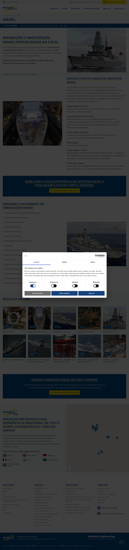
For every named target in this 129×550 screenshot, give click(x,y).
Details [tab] (64, 262)
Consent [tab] (36, 262)
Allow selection (64, 293)
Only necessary (37, 293)
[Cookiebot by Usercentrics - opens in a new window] (96, 255)
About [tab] (93, 262)
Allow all (91, 293)
